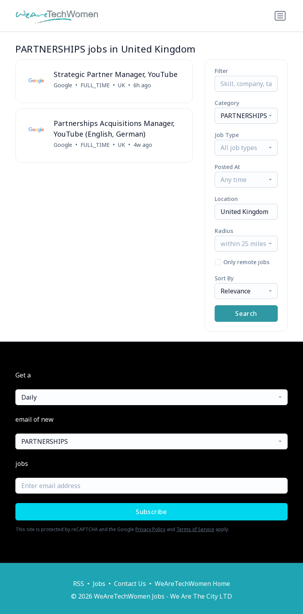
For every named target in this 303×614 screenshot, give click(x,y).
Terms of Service (195, 529)
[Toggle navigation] (280, 15)
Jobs (99, 583)
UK (121, 85)
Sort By (224, 278)
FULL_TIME (95, 85)
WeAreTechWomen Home (192, 583)
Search (246, 313)
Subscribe (151, 511)
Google (63, 85)
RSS (78, 583)
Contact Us (130, 583)
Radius (224, 231)
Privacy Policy (150, 529)
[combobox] (246, 116)
